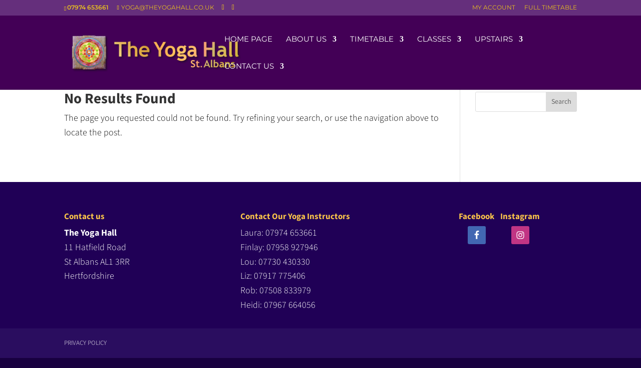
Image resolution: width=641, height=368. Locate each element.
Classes (434, 40)
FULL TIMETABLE (550, 8)
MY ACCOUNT (493, 8)
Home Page (248, 40)
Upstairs (494, 40)
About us (306, 40)
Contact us (249, 67)
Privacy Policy (85, 343)
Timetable (372, 40)
